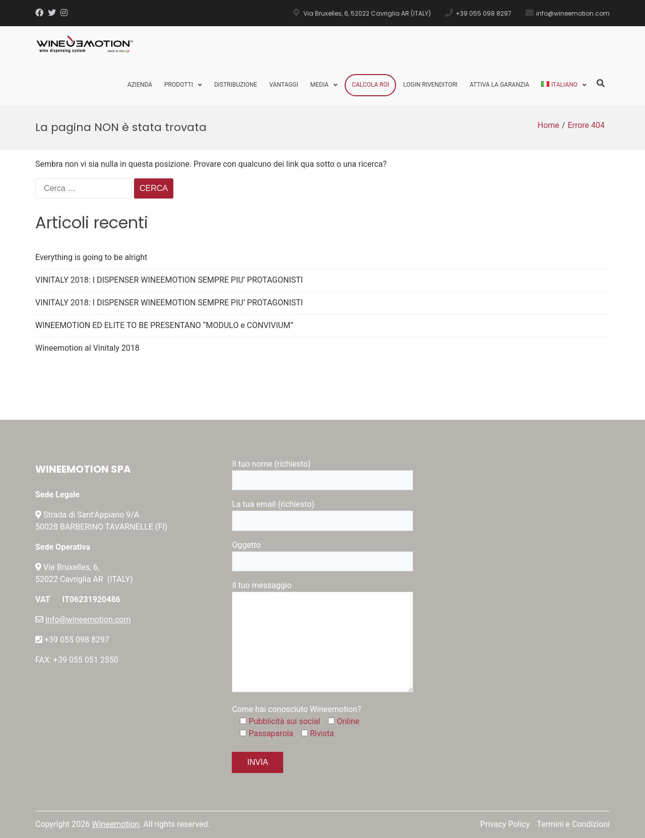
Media (319, 84)
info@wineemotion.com (88, 619)
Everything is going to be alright (91, 257)
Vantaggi (283, 84)
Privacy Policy (505, 824)
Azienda (139, 84)
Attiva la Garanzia (499, 84)
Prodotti (178, 84)
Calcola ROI (370, 84)
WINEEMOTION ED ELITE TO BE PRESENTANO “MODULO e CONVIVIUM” (164, 325)
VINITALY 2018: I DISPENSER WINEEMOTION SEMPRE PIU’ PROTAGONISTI (169, 280)
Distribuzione (235, 84)
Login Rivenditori (430, 84)
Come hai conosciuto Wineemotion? (296, 709)
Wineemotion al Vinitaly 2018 (87, 348)
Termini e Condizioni (573, 824)
